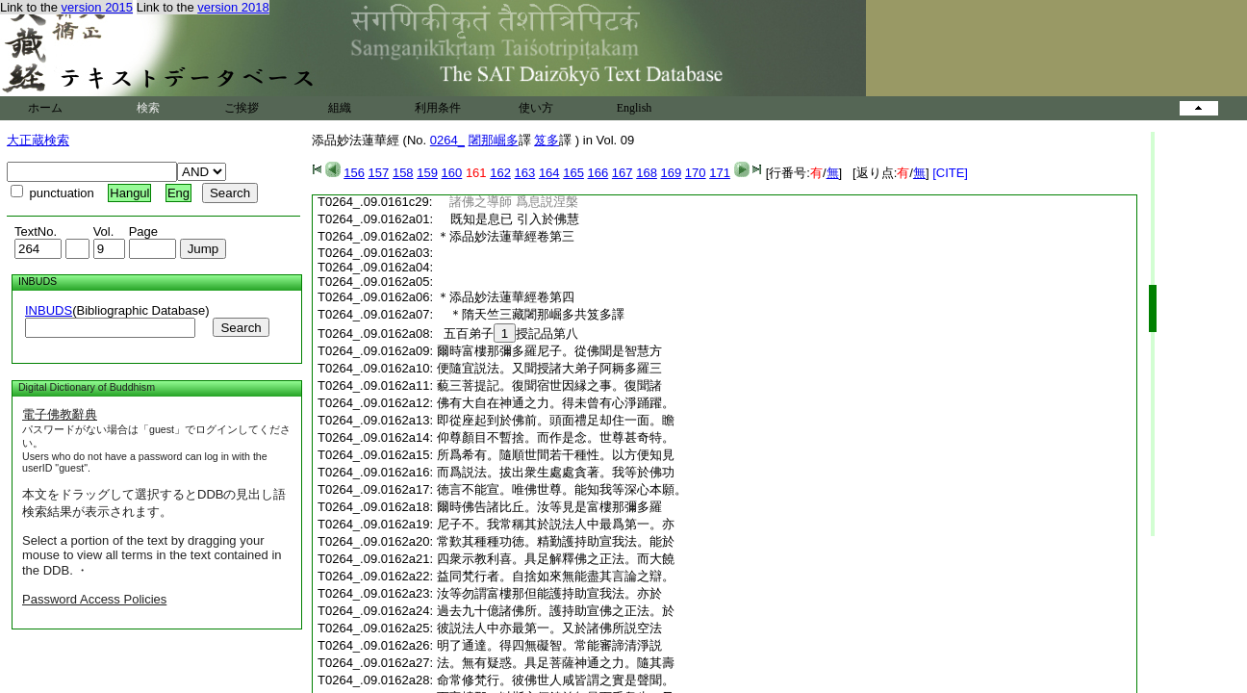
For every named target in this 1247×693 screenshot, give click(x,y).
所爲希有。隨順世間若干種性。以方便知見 (555, 455)
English (634, 108)
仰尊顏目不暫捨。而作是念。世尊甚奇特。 (555, 437)
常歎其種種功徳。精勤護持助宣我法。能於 (555, 541)
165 (573, 173)
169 (671, 173)
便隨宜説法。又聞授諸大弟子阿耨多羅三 (549, 368)
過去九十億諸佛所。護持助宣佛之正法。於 (555, 610)
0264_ (447, 140)
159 (427, 173)
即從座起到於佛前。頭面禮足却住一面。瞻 (555, 420)
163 (525, 173)
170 (695, 173)
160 (452, 173)
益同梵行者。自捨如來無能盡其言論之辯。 (555, 576)
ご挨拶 (241, 108)
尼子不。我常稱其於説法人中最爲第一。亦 (555, 524)
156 (354, 173)
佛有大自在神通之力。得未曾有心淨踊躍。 (555, 403)
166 (598, 173)
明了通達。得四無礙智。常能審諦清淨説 (549, 645)
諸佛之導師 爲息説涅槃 (507, 201)
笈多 (546, 140)
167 (622, 173)
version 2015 (97, 7)
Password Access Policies (94, 599)
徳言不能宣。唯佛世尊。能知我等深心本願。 (562, 489)
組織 (339, 108)
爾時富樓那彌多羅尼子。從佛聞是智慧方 (549, 351)
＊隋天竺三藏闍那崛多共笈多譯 (537, 314)
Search (240, 328)
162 (500, 173)
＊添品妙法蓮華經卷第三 (505, 236)
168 (646, 173)
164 (549, 173)
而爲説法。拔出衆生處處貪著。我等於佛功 (555, 472)
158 (403, 173)
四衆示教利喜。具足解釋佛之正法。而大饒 (555, 559)
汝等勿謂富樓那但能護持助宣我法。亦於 (549, 593)
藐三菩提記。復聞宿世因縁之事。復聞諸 (549, 385)
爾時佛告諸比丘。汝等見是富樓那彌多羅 (549, 507)
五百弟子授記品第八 (508, 333)
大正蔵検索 (38, 140)
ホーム (45, 108)
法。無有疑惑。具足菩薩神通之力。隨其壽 (555, 662)
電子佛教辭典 (59, 414)
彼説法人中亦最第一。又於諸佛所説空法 (549, 628)
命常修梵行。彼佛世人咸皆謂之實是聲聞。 (555, 680)
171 (719, 173)
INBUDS (48, 310)
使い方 (536, 108)
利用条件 (438, 108)
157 (379, 173)
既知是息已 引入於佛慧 (508, 219)
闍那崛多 (494, 140)
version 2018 (232, 7)
